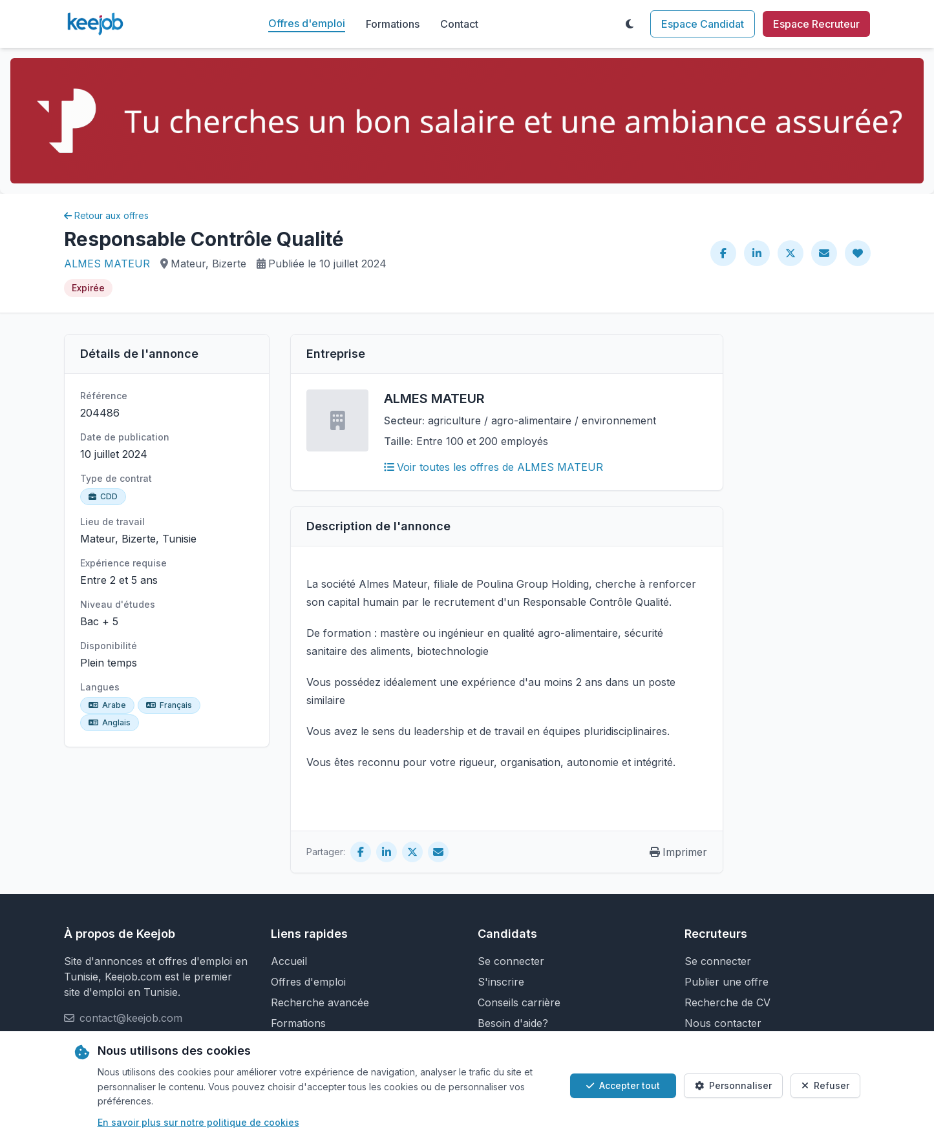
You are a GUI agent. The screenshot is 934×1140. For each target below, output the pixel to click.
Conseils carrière (519, 1002)
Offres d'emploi (306, 23)
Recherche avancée (320, 1002)
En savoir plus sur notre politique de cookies (198, 1122)
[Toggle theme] (629, 24)
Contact (459, 23)
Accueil (289, 961)
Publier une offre (727, 981)
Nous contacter (723, 1023)
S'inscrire (501, 981)
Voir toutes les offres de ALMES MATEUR (493, 467)
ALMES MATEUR (107, 263)
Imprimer (678, 851)
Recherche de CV (727, 1002)
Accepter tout (623, 1085)
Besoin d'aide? (513, 1023)
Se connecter (511, 961)
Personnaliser (733, 1085)
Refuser (825, 1085)
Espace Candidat (702, 23)
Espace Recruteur (816, 23)
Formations (392, 23)
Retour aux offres (106, 215)
